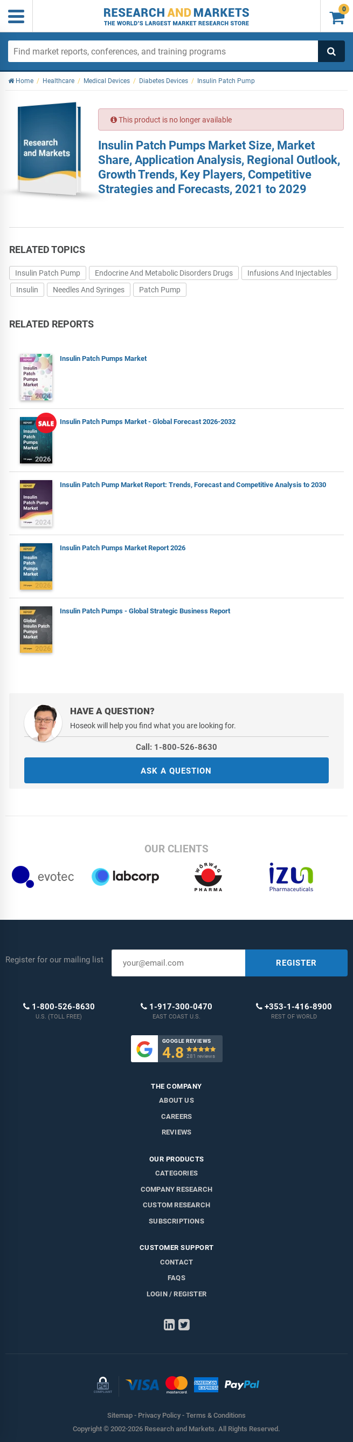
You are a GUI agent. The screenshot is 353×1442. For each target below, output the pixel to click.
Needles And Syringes (88, 289)
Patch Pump (160, 289)
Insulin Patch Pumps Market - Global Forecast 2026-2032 (148, 422)
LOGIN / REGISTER (176, 1294)
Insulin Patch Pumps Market (103, 358)
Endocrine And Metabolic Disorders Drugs (164, 273)
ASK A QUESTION (176, 771)
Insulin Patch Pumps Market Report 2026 (122, 548)
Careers (176, 1116)
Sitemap (120, 1415)
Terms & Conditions (216, 1415)
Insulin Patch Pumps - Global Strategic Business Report (145, 611)
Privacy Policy (159, 1415)
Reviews (176, 1132)
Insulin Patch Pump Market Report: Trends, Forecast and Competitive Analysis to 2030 (193, 485)
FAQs (176, 1278)
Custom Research (176, 1205)
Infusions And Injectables (289, 273)
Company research (176, 1189)
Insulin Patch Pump (47, 273)
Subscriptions (176, 1221)
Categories (176, 1173)
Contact (176, 1262)
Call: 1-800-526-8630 (176, 747)
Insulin (27, 289)
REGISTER (296, 963)
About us (176, 1100)
